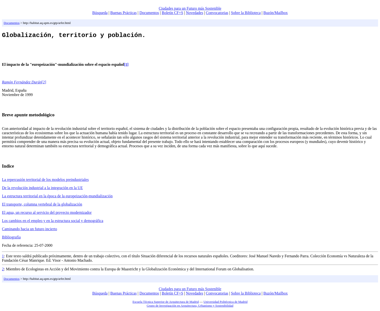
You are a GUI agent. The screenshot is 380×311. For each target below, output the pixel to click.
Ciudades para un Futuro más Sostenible (190, 8)
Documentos (149, 13)
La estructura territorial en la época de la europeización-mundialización (57, 197)
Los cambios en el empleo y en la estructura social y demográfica (52, 222)
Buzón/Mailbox (275, 13)
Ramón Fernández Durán (22, 83)
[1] (126, 66)
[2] (44, 83)
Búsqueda (100, 13)
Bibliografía (11, 239)
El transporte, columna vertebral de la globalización (42, 206)
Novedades (194, 13)
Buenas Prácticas (123, 13)
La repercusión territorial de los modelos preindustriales (45, 181)
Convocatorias (217, 13)
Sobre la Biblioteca (246, 13)
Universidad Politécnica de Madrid (226, 303)
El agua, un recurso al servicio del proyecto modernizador (47, 214)
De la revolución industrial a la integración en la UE (42, 189)
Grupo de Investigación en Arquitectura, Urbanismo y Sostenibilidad (190, 307)
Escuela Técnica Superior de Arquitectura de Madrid (166, 303)
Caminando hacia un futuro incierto (29, 230)
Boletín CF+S (172, 13)
